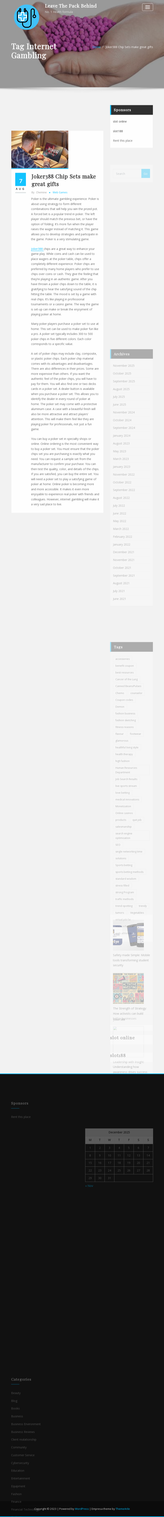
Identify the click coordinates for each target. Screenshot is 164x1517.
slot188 (118, 140)
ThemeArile (123, 1509)
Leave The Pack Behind (71, 6)
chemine (39, 276)
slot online (120, 131)
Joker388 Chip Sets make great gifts (129, 51)
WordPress (82, 1509)
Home (96, 51)
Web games (60, 276)
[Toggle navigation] (147, 7)
